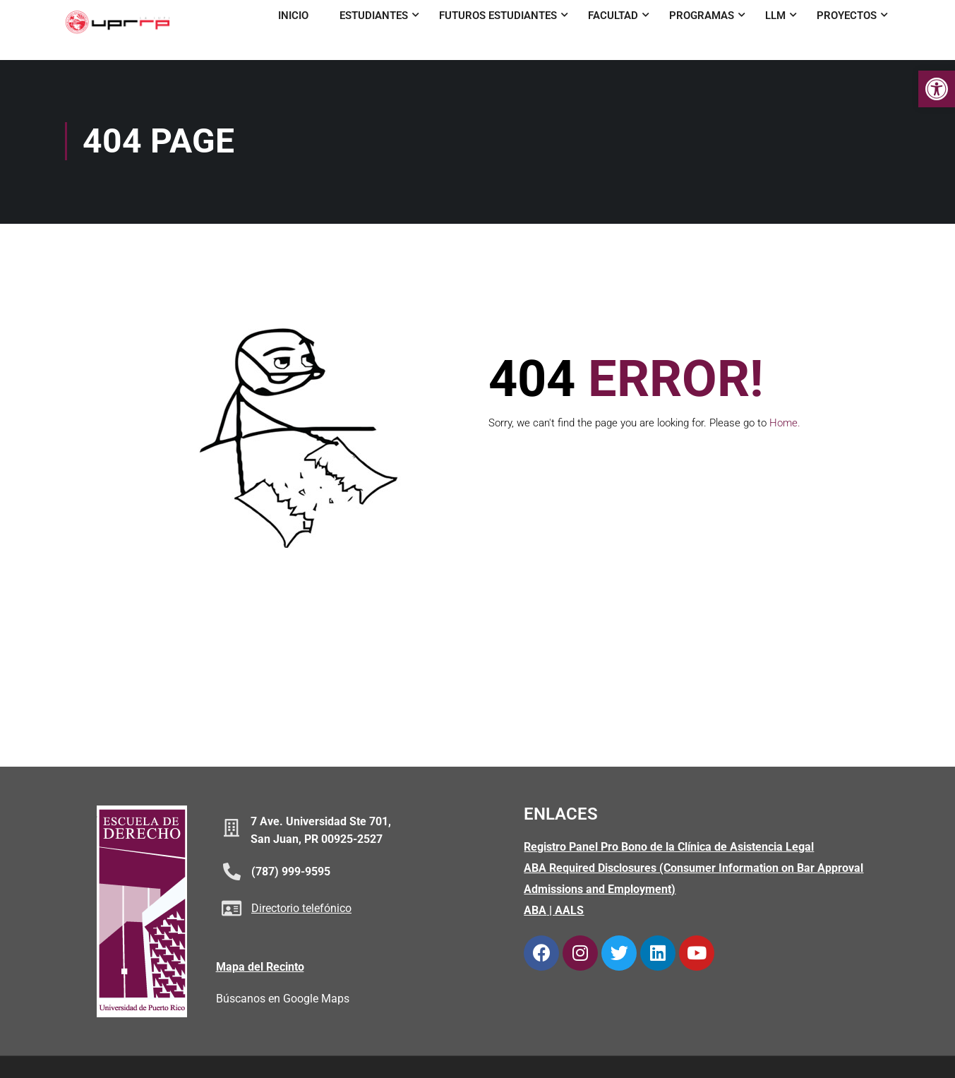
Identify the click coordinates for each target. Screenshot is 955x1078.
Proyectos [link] (847, 15)
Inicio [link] (293, 15)
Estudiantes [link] (374, 15)
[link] (936, 89)
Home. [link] (784, 424)
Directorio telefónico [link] (301, 910)
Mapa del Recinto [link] (260, 968)
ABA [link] (535, 911)
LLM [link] (775, 15)
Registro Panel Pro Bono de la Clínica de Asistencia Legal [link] (669, 848)
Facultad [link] (613, 15)
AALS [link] (569, 911)
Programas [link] (701, 15)
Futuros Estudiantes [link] (498, 15)
